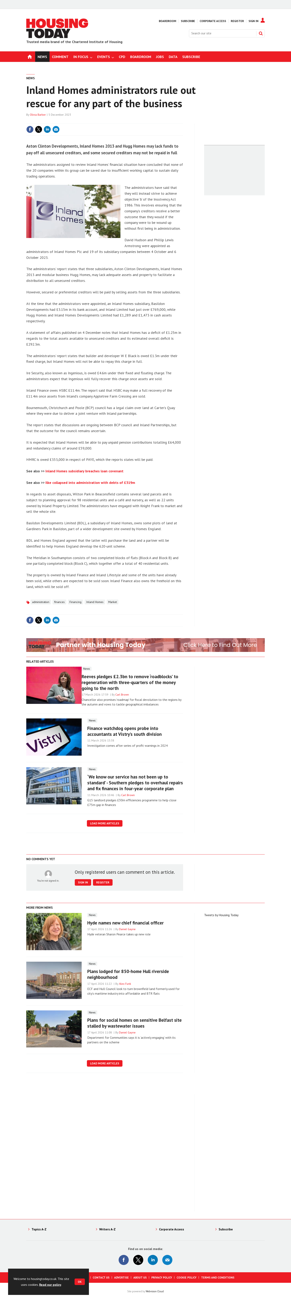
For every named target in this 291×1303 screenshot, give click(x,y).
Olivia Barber (38, 114)
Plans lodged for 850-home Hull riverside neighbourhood (128, 974)
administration (40, 602)
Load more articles (104, 823)
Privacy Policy (161, 1277)
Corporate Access (213, 21)
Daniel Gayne (127, 929)
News (30, 78)
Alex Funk (125, 984)
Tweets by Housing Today (221, 915)
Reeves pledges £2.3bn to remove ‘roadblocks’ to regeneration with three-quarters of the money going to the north (130, 682)
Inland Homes (94, 602)
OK (80, 1282)
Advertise (121, 1277)
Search (260, 33)
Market (112, 602)
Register (237, 21)
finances (59, 602)
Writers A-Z (107, 1229)
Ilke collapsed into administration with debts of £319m (90, 482)
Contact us (101, 1277)
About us (140, 1277)
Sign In (253, 21)
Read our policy (50, 1285)
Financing (75, 602)
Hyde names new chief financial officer (125, 923)
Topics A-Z (39, 1229)
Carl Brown (122, 694)
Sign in (83, 882)
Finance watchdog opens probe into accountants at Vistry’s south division (124, 731)
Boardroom (167, 21)
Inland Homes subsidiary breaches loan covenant (84, 471)
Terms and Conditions (217, 1277)
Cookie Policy (186, 1277)
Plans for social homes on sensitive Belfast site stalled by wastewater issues (134, 1023)
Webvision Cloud (155, 1291)
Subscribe (188, 21)
